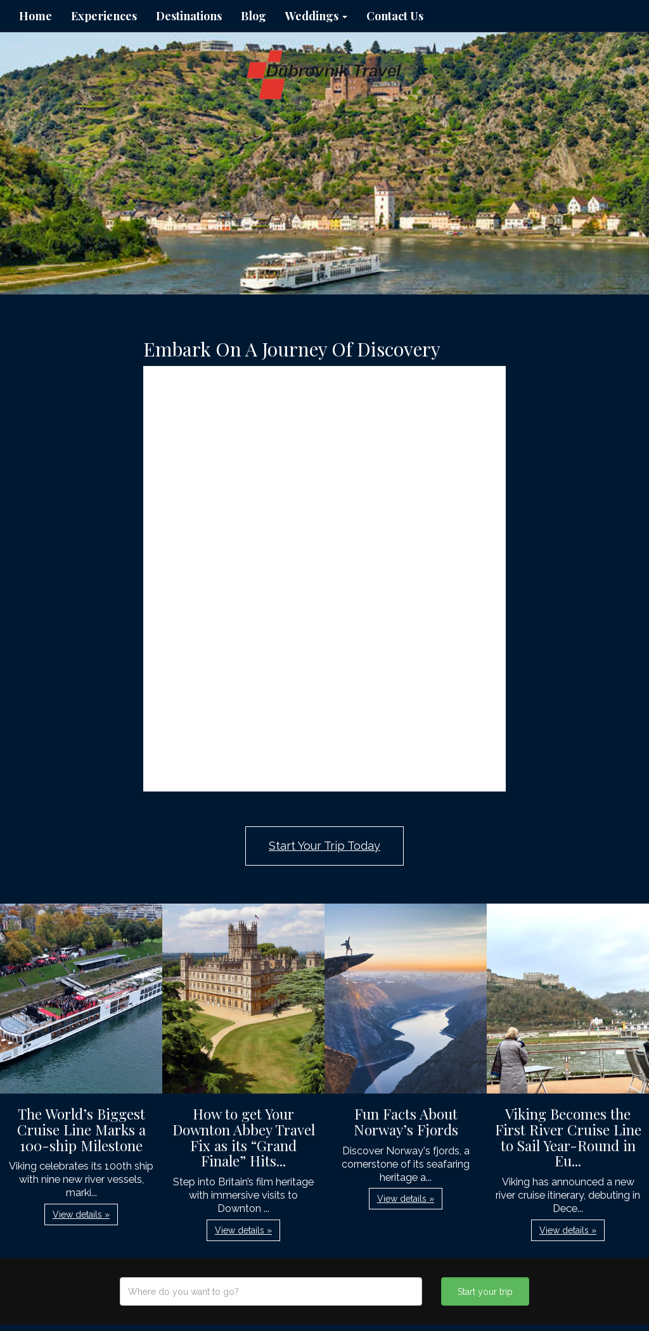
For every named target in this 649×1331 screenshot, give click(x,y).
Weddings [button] (316, 15)
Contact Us (394, 15)
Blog (253, 15)
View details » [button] (81, 1214)
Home (35, 15)
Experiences (104, 15)
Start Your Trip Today (324, 845)
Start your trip (485, 1292)
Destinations (189, 15)
